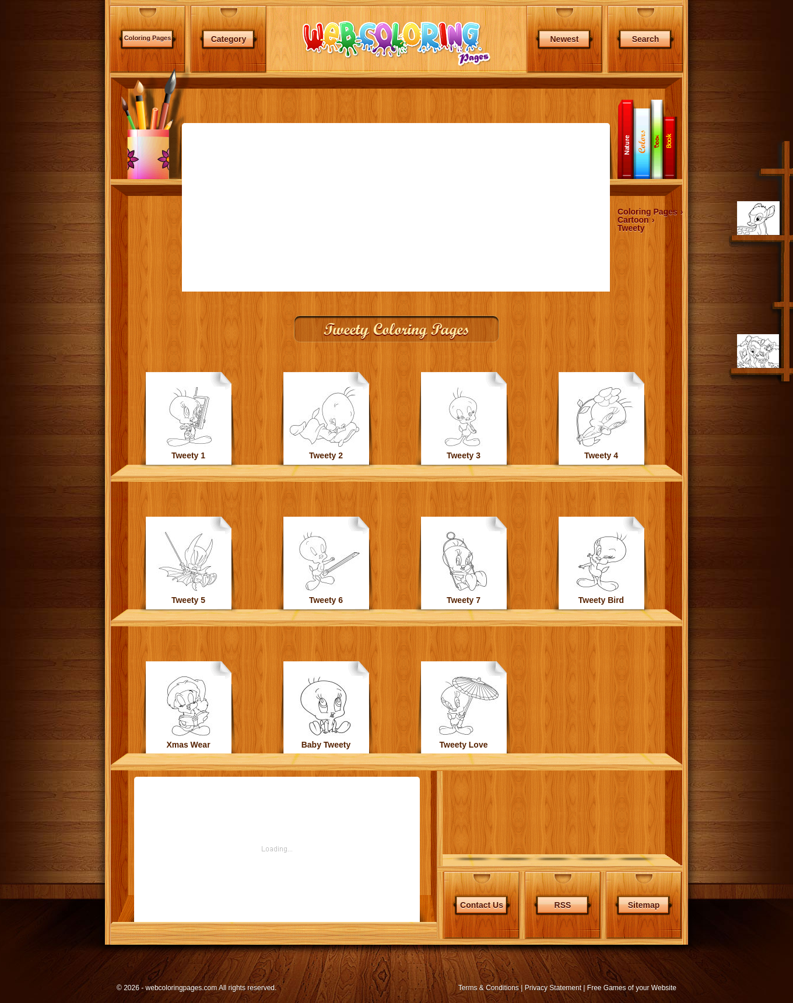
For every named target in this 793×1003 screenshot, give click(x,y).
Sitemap (643, 905)
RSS (563, 905)
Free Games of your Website (631, 988)
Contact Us (481, 905)
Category (229, 39)
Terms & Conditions (488, 988)
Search (645, 39)
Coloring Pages (147, 37)
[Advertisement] (53, 309)
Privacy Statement (553, 988)
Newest (564, 39)
